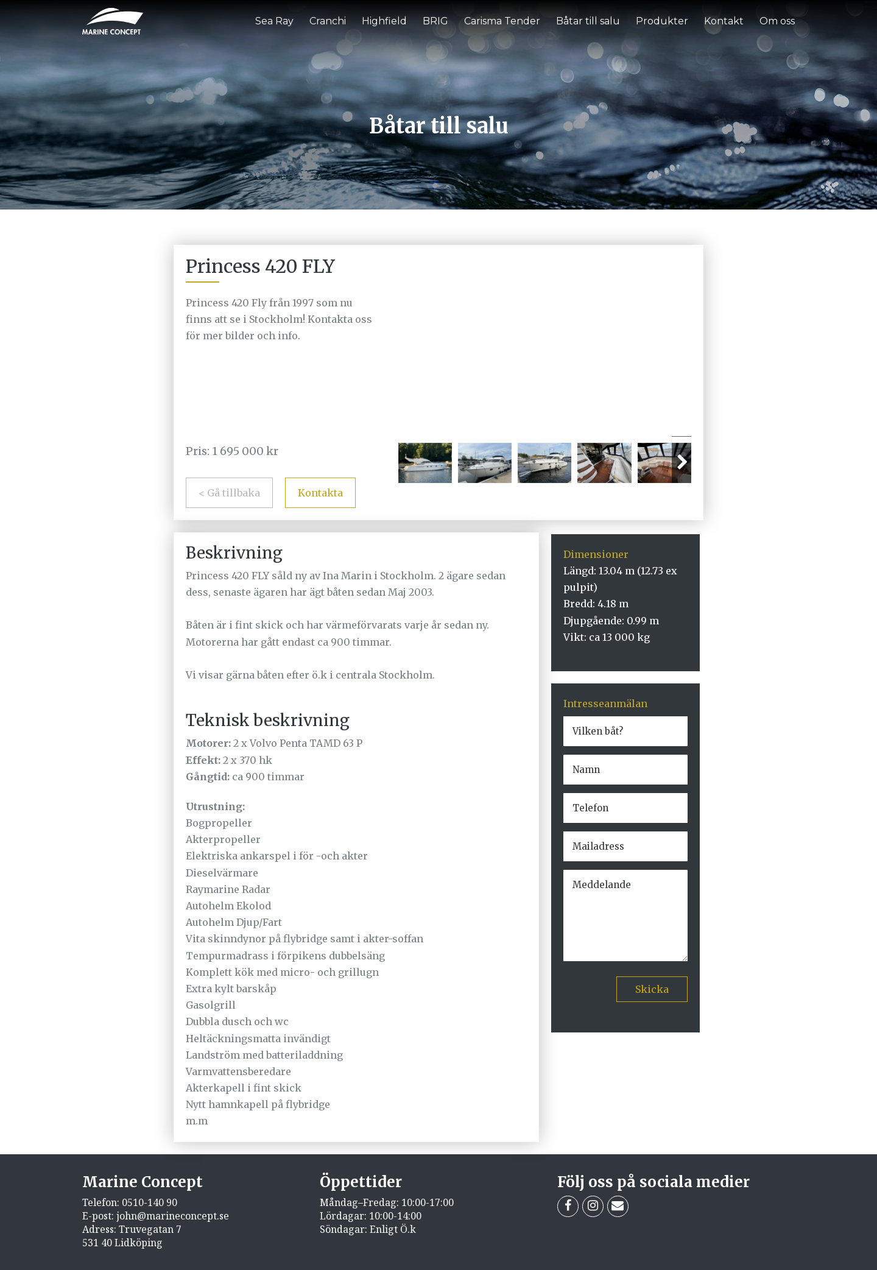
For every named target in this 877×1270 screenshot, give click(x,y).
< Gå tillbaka (229, 493)
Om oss (777, 21)
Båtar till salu (588, 21)
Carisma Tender (502, 21)
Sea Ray (274, 21)
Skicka (652, 989)
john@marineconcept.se (172, 1215)
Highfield (384, 21)
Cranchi (327, 21)
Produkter (662, 21)
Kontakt (724, 21)
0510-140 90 (149, 1202)
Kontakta (320, 493)
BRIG (435, 21)
